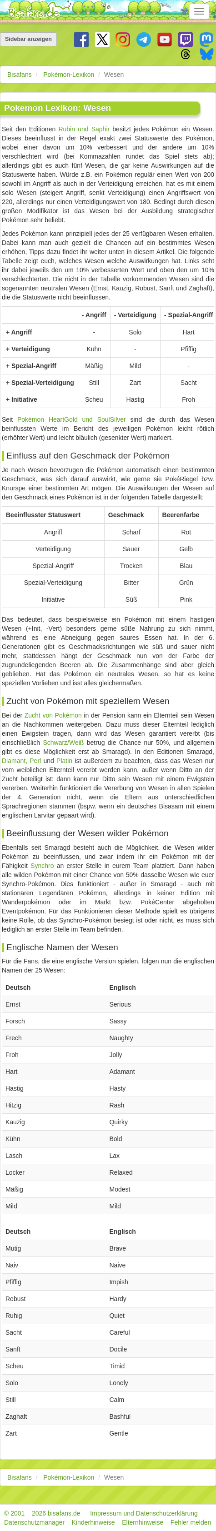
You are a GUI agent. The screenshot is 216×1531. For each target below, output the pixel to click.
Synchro (42, 865)
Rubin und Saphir (84, 129)
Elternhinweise (142, 1522)
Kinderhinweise (93, 1522)
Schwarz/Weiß (63, 742)
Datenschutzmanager (34, 1522)
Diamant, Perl (21, 760)
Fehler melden (191, 1522)
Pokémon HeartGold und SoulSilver (71, 419)
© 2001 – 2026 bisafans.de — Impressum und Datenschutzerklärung (101, 1513)
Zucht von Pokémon (53, 715)
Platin (64, 760)
